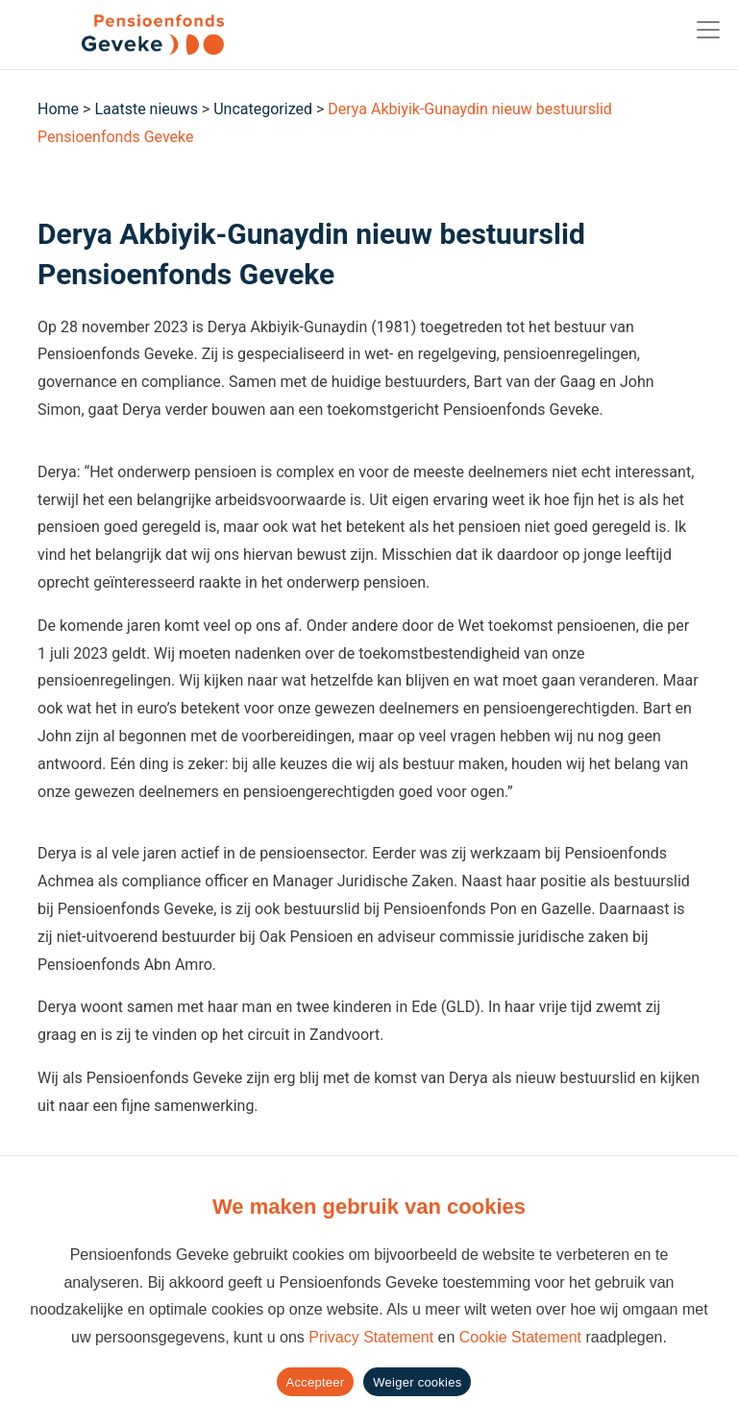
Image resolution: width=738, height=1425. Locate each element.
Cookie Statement (520, 1337)
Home (58, 109)
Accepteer (315, 1382)
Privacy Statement (370, 1337)
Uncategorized (262, 109)
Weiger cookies (417, 1382)
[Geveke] (119, 35)
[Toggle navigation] (708, 29)
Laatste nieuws (146, 109)
